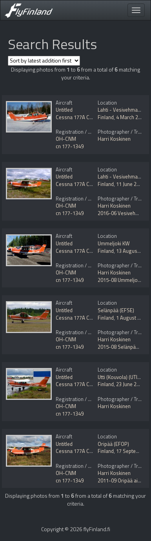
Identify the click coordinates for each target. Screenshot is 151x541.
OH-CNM (66, 139)
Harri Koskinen (114, 139)
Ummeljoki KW (114, 243)
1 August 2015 (132, 318)
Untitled (64, 110)
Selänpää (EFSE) (116, 310)
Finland (106, 117)
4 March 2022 (131, 117)
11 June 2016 (130, 184)
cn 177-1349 (70, 146)
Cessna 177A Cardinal (80, 117)
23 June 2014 (130, 384)
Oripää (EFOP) (113, 444)
